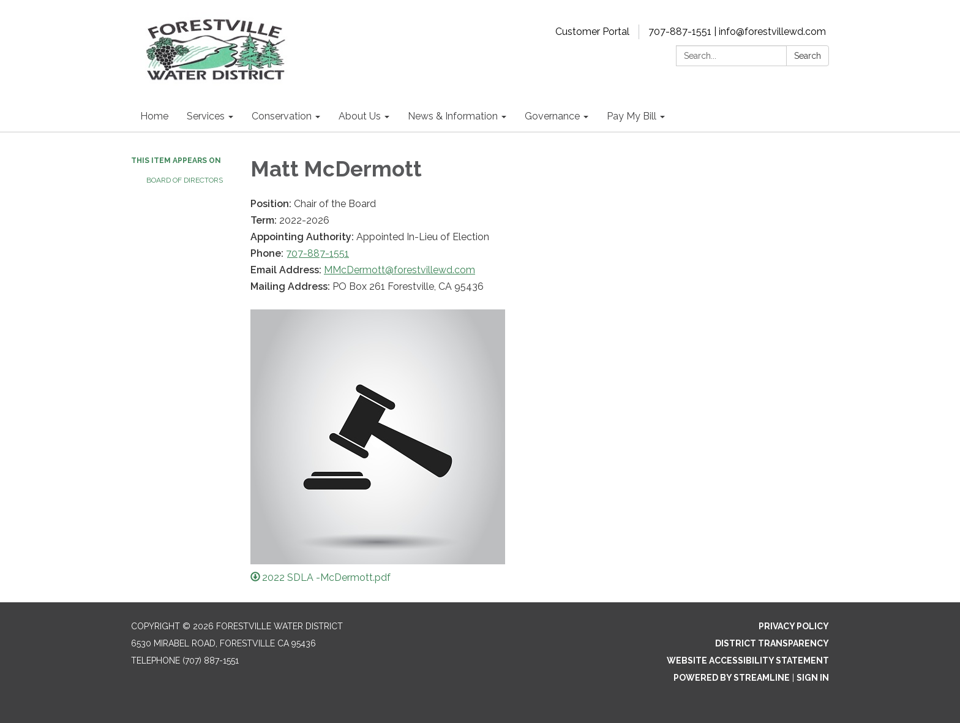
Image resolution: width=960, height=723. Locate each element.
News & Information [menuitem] (453, 116)
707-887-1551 (317, 253)
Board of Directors (184, 180)
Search (807, 56)
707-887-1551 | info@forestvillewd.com (737, 31)
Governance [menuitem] (552, 116)
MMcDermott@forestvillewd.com (399, 270)
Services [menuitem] (206, 116)
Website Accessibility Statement (748, 660)
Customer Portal (592, 31)
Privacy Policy (794, 626)
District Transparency (772, 643)
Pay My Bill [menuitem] (631, 116)
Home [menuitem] (154, 116)
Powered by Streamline (731, 678)
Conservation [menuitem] (282, 116)
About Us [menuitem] (360, 116)
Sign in (813, 678)
